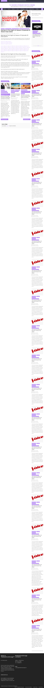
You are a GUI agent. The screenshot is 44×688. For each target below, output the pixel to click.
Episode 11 (14, 47)
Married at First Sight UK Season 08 (4, 94)
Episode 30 (2, 50)
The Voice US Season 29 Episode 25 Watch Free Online (17, 0)
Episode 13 (21, 47)
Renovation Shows (35, 36)
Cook (5, 9)
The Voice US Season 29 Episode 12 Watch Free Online (37, 477)
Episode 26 (14, 49)
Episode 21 (22, 48)
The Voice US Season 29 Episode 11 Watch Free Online (37, 507)
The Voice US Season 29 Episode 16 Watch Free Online (37, 360)
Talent (9, 9)
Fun (26, 9)
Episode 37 (2, 51)
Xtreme (37, 9)
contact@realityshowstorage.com (21, 667)
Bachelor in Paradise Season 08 (25, 92)
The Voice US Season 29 (35, 63)
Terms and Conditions (28, 687)
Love (17, 9)
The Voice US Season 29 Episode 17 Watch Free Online (37, 330)
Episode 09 (6, 47)
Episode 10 (10, 47)
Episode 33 (14, 50)
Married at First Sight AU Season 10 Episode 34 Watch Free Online (27, 119)
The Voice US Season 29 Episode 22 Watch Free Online (37, 183)
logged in (7, 125)
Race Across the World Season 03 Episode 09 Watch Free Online (5, 119)
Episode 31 (6, 50)
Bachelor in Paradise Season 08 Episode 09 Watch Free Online (25, 96)
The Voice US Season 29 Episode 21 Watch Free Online (37, 213)
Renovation (32, 9)
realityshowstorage (10, 33)
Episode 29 (26, 49)
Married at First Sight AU (15, 28)
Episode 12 (17, 47)
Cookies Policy (35, 687)
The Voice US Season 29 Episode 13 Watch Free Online (37, 448)
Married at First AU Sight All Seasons (6, 42)
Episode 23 (2, 49)
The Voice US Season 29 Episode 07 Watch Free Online (37, 630)
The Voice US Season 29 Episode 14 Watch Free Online (37, 419)
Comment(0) (17, 33)
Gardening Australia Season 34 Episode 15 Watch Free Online (36, 39)
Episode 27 (18, 49)
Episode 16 (3, 48)
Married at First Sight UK (4, 92)
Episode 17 (7, 48)
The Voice (38, 61)
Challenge (22, 9)
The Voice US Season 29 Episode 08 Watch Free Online (37, 600)
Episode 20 (19, 48)
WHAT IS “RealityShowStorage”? (19, 687)
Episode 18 (11, 48)
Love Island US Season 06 (14, 91)
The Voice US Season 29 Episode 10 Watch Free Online (37, 536)
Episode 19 (15, 48)
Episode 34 (18, 50)
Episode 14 (25, 47)
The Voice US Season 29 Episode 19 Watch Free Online (37, 272)
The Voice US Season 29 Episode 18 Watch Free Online (37, 301)
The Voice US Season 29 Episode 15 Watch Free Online (37, 389)
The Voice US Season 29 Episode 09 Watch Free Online (37, 566)
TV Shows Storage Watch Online (22, 5)
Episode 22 (26, 48)
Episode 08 (2, 47)
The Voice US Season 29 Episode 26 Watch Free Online (37, 66)
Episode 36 (26, 50)
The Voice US (34, 62)
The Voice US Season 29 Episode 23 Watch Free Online (37, 154)
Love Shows (2, 28)
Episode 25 (10, 49)
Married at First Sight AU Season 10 (24, 28)
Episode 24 (6, 49)
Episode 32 (10, 50)
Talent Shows (34, 61)
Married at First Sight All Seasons (6, 41)
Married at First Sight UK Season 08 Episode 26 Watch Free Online (5, 97)
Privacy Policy (41, 687)
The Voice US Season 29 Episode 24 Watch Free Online (37, 125)
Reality (13, 9)
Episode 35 (22, 50)
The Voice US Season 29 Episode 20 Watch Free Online (37, 242)
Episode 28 (22, 49)
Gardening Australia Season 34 (37, 35)
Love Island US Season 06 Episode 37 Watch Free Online (15, 95)
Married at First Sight (8, 28)
